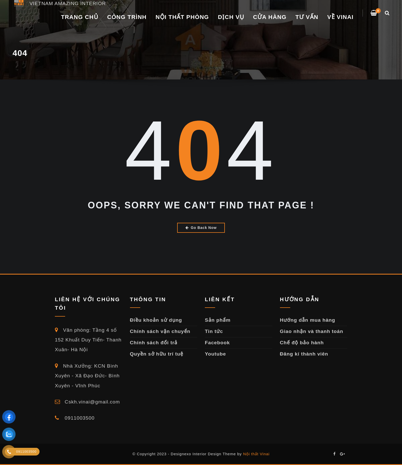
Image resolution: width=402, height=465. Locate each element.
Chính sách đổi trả (154, 342)
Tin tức (214, 331)
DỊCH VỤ (231, 17)
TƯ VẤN (306, 17)
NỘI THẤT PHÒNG (182, 17)
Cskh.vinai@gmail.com (87, 402)
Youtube (215, 354)
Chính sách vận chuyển (160, 331)
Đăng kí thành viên (304, 354)
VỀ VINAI (340, 17)
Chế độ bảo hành (302, 342)
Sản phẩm (217, 320)
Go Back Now (201, 228)
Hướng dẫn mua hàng (307, 320)
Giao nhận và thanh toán (311, 331)
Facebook (217, 342)
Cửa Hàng (269, 17)
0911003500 (75, 418)
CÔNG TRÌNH (127, 17)
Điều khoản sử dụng (156, 320)
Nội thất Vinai (256, 454)
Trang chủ (79, 17)
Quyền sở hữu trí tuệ (157, 354)
